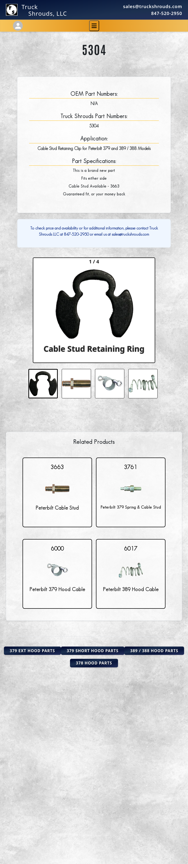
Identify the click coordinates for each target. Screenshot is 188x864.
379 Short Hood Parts (92, 650)
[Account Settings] (18, 26)
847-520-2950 (166, 13)
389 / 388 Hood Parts (154, 650)
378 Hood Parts (94, 663)
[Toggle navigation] (94, 25)
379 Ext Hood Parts (32, 650)
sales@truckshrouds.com (152, 6)
